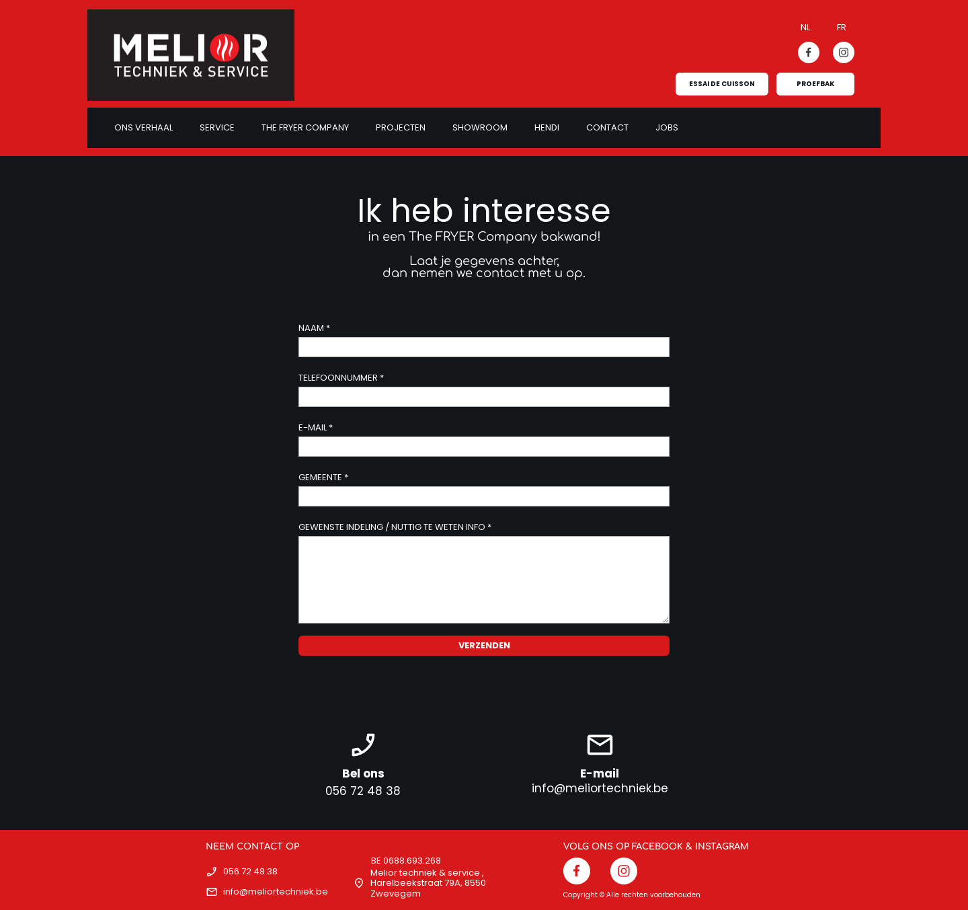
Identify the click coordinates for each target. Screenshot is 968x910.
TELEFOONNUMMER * (341, 377)
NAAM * (314, 327)
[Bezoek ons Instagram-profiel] (843, 52)
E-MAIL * (315, 427)
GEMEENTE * (323, 477)
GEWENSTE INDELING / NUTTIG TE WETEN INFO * (394, 527)
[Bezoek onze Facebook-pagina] (808, 52)
